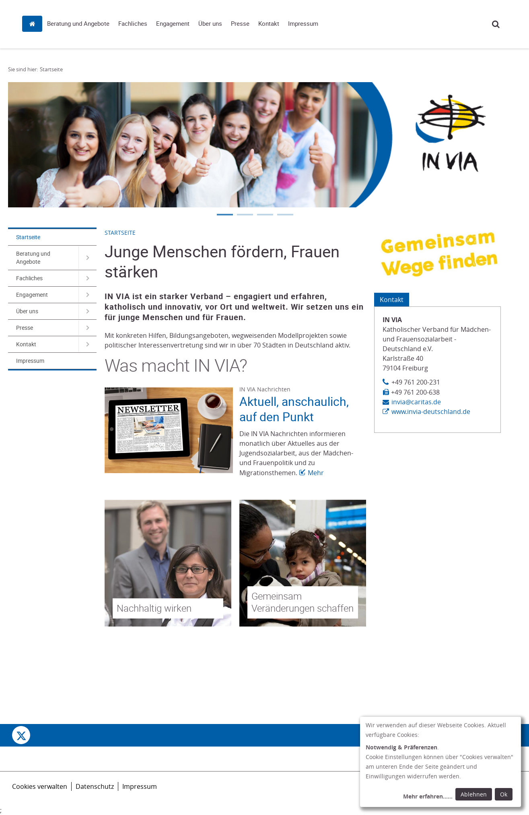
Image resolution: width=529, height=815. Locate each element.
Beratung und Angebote (200, 23)
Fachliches (255, 23)
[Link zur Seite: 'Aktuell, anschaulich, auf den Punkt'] (169, 430)
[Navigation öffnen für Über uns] (87, 311)
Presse (362, 23)
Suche (496, 24)
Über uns (332, 23)
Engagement (295, 23)
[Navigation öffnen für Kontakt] (87, 344)
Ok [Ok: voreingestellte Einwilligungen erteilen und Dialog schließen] (503, 794)
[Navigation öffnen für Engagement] (87, 295)
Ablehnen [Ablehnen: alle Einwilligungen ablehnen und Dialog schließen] (474, 794)
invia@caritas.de (416, 401)
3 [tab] (265, 215)
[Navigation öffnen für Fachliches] (87, 278)
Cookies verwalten (39, 786)
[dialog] (440, 762)
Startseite (156, 23)
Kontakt (391, 23)
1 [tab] (224, 215)
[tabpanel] (254, 144)
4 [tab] (285, 215)
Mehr (316, 472)
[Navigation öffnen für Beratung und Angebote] (87, 258)
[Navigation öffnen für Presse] (87, 328)
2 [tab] (245, 215)
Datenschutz (95, 786)
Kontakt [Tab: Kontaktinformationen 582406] (391, 299)
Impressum (425, 23)
